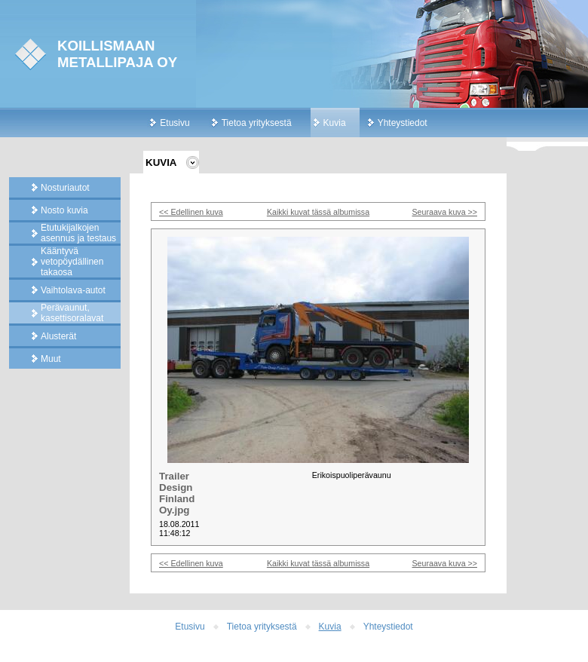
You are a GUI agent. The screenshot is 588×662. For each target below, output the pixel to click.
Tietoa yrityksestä (257, 123)
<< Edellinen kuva (191, 211)
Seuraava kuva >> (445, 211)
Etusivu (174, 123)
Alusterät (58, 336)
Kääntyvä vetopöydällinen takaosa (72, 261)
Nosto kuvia (64, 210)
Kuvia (334, 123)
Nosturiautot (65, 187)
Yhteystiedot (402, 123)
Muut (51, 359)
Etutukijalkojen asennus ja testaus (78, 233)
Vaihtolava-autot (73, 290)
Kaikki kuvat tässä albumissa (318, 211)
